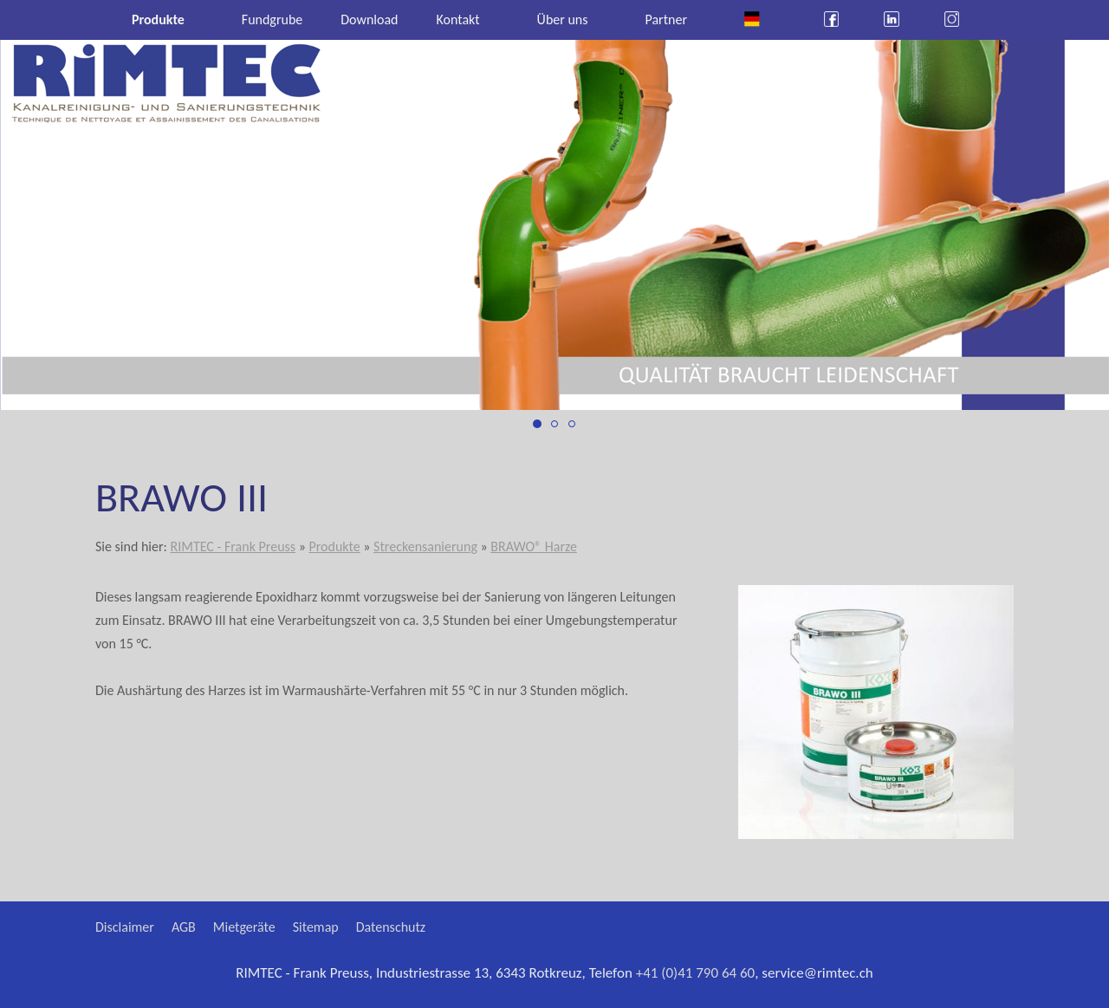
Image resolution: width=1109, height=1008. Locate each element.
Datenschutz (390, 927)
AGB (184, 927)
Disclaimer (124, 927)
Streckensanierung (425, 546)
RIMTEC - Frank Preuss (232, 546)
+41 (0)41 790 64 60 (696, 973)
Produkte (334, 546)
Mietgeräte (244, 927)
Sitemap (316, 927)
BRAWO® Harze (533, 546)
